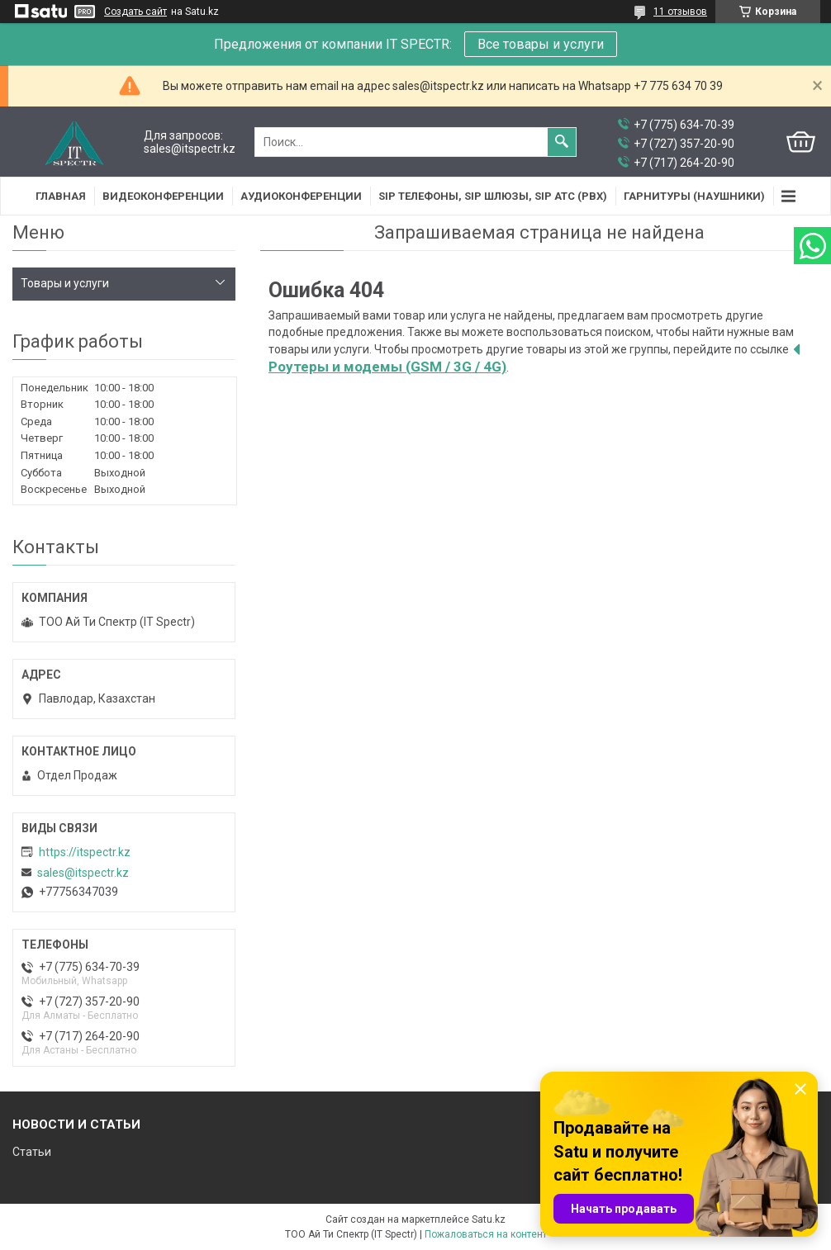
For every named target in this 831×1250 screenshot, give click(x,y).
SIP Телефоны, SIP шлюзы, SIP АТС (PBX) (492, 196)
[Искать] (562, 142)
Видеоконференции (163, 196)
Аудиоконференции (301, 196)
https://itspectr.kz (85, 852)
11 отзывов (680, 11)
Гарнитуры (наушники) (694, 196)
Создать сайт (135, 11)
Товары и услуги (65, 283)
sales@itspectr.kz (83, 872)
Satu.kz (489, 1219)
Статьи (31, 1151)
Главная (61, 196)
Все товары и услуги (540, 44)
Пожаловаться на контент (486, 1234)
